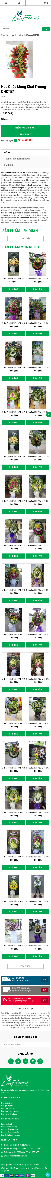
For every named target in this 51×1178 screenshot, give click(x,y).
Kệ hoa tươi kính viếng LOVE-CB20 (37, 679)
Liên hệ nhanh (6, 1124)
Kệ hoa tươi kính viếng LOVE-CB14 (37, 546)
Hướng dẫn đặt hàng (9, 1126)
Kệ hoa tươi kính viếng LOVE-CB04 (37, 323)
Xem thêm (25, 238)
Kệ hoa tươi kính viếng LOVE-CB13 (13, 546)
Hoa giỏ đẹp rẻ (7, 1105)
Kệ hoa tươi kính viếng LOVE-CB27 (13, 857)
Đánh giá (8, 165)
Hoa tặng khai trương (9, 1111)
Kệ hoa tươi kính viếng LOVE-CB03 (13, 323)
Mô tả (7, 152)
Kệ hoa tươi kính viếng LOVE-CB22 (37, 723)
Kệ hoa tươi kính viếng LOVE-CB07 (13, 412)
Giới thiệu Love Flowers (10, 1135)
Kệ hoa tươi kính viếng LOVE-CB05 (13, 368)
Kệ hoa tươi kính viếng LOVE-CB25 (13, 812)
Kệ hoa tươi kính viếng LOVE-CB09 (13, 457)
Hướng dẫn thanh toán (10, 1132)
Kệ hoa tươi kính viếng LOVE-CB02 (37, 279)
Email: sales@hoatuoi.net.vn (15, 1156)
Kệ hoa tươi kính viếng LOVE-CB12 (37, 501)
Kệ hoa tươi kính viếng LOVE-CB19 (13, 679)
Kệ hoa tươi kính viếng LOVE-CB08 (37, 412)
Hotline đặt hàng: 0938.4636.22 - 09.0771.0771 (22, 1148)
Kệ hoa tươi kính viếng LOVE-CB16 (37, 590)
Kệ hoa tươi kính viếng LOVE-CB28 (37, 857)
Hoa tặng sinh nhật (8, 1108)
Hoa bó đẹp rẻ (6, 1103)
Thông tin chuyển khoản (17, 159)
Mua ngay (25, 134)
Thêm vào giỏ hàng (25, 127)
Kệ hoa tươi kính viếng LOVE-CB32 (37, 946)
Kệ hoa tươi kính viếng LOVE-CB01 (13, 279)
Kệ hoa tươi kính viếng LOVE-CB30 (37, 901)
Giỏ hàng (13, 289)
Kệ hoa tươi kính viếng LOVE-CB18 (37, 634)
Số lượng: (4, 119)
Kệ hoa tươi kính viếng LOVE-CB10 (37, 457)
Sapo (37, 1165)
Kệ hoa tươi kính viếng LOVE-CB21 (13, 723)
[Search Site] (25, 29)
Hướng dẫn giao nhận (9, 1129)
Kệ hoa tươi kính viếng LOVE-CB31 (13, 946)
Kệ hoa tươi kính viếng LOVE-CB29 (13, 901)
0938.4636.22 (22, 140)
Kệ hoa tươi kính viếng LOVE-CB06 (37, 368)
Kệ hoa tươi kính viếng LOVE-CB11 (13, 501)
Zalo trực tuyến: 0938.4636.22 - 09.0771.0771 (22, 1152)
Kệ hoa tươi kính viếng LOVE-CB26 (37, 812)
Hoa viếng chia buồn (9, 1114)
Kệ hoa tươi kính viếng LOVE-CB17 (13, 634)
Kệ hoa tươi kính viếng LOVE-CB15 (13, 590)
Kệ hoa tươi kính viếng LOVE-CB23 (13, 768)
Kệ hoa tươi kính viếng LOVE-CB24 (37, 768)
